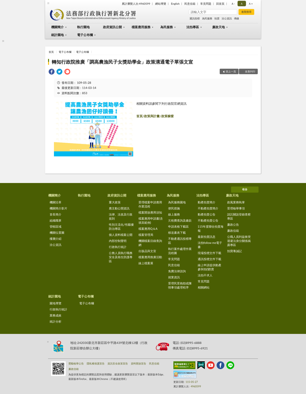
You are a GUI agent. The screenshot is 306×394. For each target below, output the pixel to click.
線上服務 (174, 214)
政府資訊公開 (112, 27)
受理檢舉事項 (236, 208)
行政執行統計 (118, 247)
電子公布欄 (85, 35)
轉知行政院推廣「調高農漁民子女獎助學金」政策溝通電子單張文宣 (122, 62)
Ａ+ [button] (250, 3)
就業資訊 (174, 277)
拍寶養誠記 (234, 251)
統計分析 (55, 321)
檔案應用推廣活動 (150, 257)
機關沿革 (55, 202)
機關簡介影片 (58, 208)
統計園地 (57, 35)
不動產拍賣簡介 (208, 208)
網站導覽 (160, 3)
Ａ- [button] (233, 3)
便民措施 (174, 208)
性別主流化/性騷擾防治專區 (121, 226)
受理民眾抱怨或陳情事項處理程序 (180, 285)
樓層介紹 (55, 238)
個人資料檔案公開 (120, 234)
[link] (52, 72)
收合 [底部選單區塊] (244, 189)
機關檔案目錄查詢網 (150, 243)
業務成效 (55, 315)
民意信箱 (189, 3)
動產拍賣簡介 (206, 202)
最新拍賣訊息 (206, 236)
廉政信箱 (233, 230)
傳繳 (236, 18)
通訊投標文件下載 (209, 259)
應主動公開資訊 (119, 208)
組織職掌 (55, 220)
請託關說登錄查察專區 (239, 216)
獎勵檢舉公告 (76, 363)
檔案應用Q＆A (148, 228)
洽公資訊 (227, 18)
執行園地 (83, 27)
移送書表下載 (177, 232)
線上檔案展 (145, 263)
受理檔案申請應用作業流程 (150, 204)
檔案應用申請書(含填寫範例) (150, 220)
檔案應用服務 (141, 27)
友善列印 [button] (250, 71)
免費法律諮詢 (177, 271)
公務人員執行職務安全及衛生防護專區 (120, 257)
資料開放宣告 (138, 363)
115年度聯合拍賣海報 (210, 228)
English (175, 3)
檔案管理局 (145, 234)
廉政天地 (218, 27)
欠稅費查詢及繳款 (180, 220)
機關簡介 (57, 27)
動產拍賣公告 (206, 214)
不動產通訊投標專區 (180, 240)
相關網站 (203, 287)
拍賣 (216, 18)
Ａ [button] (241, 3)
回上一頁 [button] (231, 71)
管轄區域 (55, 226)
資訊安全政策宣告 (117, 363)
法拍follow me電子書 (210, 245)
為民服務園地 (177, 202)
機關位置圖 (57, 232)
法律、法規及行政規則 (120, 216)
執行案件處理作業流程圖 (180, 251)
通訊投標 (194, 18)
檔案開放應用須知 (150, 212)
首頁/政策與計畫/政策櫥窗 (155, 116)
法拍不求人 (205, 275)
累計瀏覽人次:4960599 (136, 3)
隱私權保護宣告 (96, 363)
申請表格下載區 (178, 226)
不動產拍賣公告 (208, 220)
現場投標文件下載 (209, 253)
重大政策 (115, 202)
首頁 (51, 51)
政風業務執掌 (236, 202)
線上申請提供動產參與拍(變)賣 (209, 267)
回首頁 (220, 3)
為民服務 (207, 18)
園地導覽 (55, 303)
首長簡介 (55, 214)
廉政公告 (233, 224)
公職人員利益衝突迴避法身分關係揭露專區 (239, 241)
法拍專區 (192, 27)
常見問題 (205, 3)
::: (48, 3)
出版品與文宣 (147, 251)
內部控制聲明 (118, 241)
